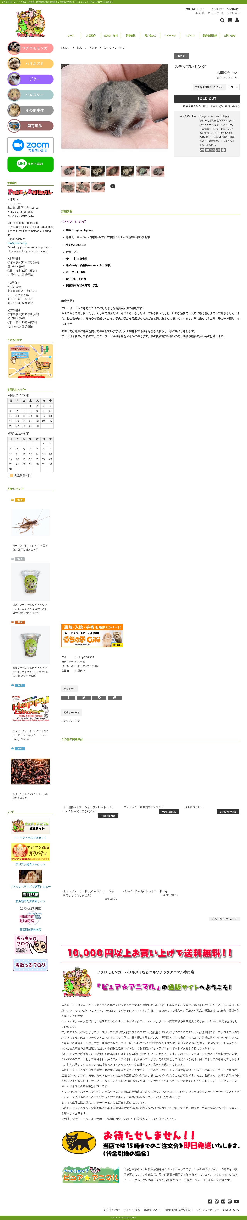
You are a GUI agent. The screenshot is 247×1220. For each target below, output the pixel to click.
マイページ (170, 35)
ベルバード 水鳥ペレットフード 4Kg (146, 891)
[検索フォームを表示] (222, 20)
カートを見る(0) (214, 106)
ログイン (190, 35)
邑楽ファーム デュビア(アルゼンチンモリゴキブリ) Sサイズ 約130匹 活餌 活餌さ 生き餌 (30, 672)
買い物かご (150, 35)
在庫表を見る (193, 106)
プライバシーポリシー (207, 1209)
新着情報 (130, 35)
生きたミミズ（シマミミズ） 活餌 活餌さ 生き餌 (30, 796)
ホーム (71, 35)
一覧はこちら (225, 919)
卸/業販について (152, 1209)
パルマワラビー (193, 807)
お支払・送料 (111, 35)
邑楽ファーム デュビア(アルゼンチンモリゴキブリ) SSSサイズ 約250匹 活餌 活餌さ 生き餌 (30, 608)
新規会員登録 (210, 35)
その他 (93, 47)
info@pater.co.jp (17, 243)
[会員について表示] (236, 20)
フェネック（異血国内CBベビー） (144, 807)
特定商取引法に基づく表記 (178, 1209)
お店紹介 (91, 35)
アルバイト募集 (132, 1209)
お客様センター (112, 1209)
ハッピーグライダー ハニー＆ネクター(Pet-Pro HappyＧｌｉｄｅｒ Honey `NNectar (30, 735)
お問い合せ (229, 35)
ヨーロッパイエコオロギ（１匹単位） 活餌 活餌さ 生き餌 (30, 547)
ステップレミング (70, 720)
